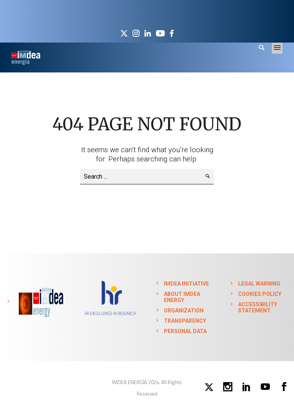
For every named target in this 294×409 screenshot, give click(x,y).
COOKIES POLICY (259, 294)
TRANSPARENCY (185, 321)
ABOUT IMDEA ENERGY (182, 297)
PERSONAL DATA (185, 331)
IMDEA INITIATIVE (186, 284)
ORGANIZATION (184, 310)
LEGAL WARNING (259, 284)
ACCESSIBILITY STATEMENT (257, 307)
